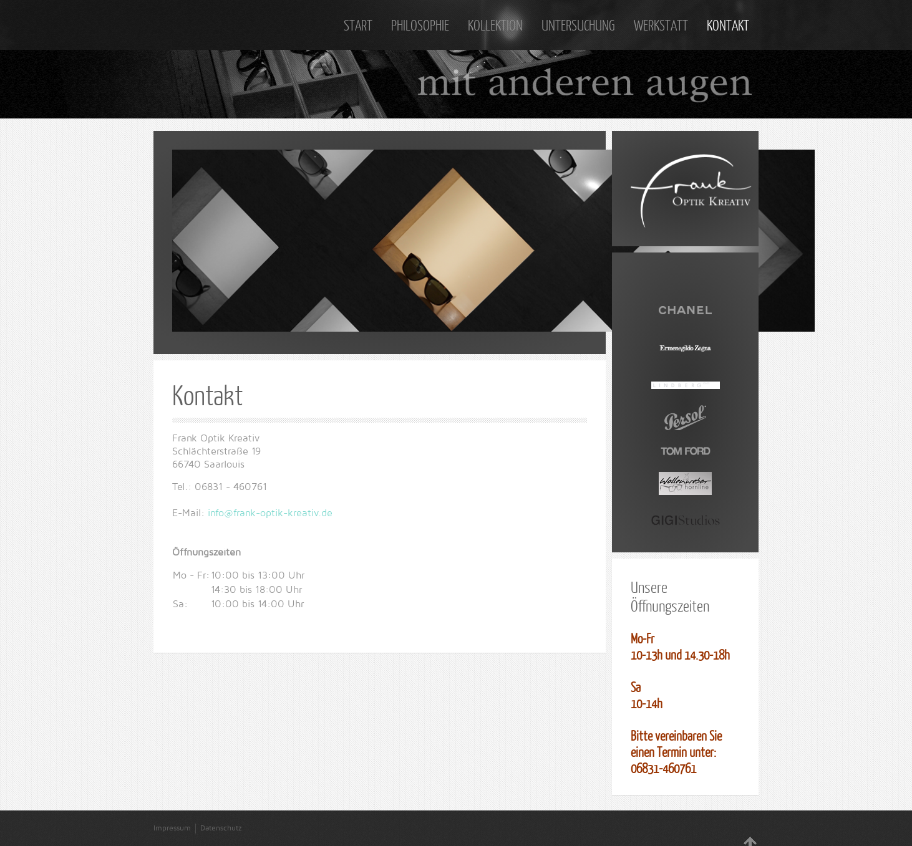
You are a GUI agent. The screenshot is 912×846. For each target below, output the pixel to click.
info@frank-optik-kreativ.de (270, 513)
